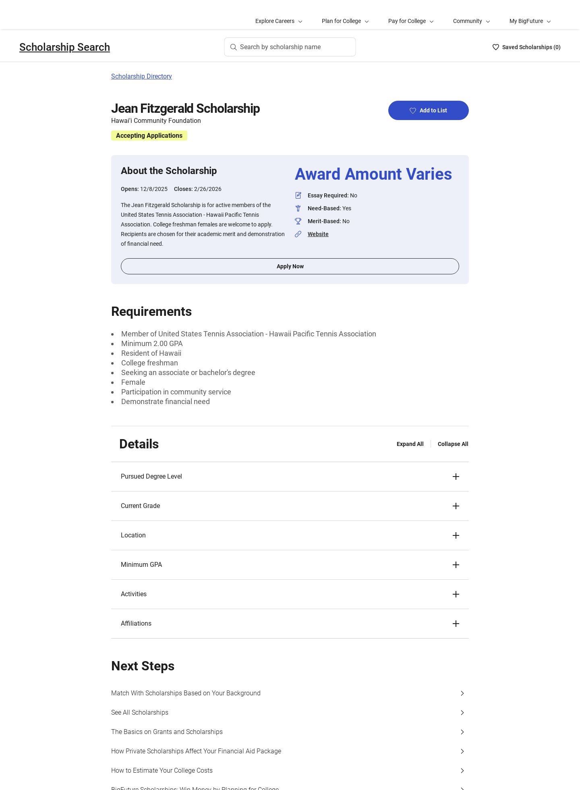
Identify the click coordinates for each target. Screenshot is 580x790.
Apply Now (290, 266)
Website (318, 234)
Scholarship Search (64, 47)
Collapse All (453, 444)
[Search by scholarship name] (290, 47)
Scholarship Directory (141, 76)
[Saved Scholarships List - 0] (527, 47)
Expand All (410, 444)
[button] (290, 476)
